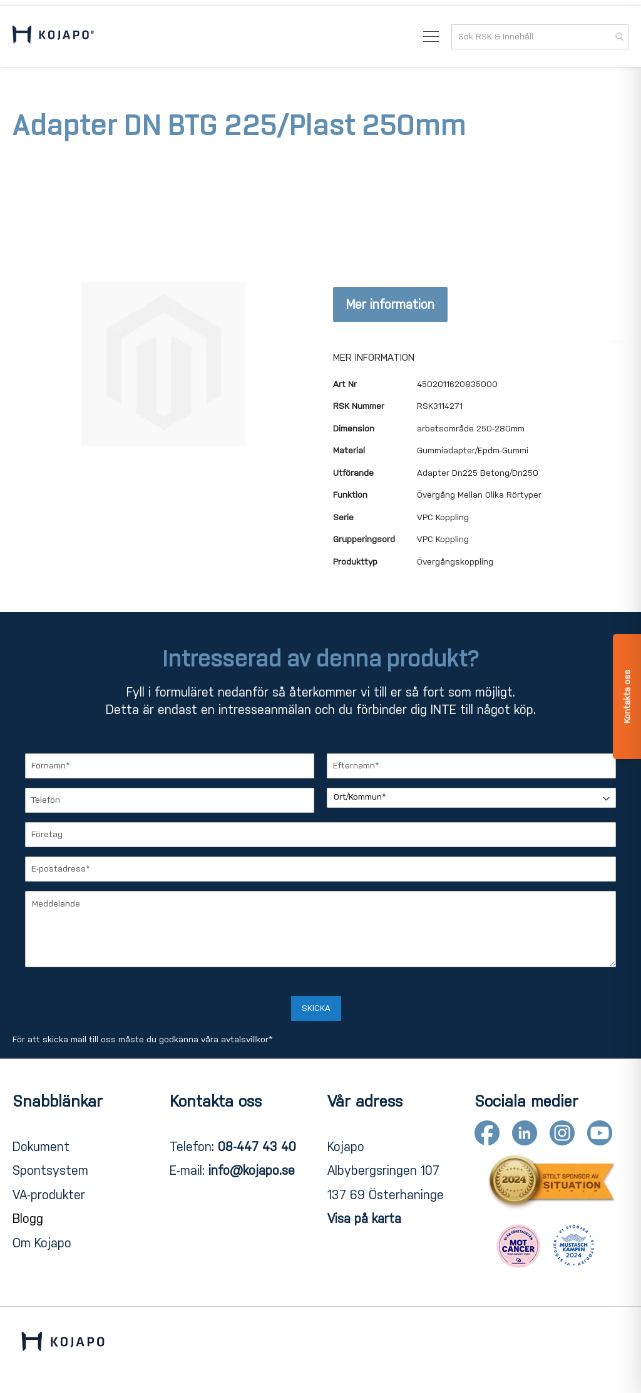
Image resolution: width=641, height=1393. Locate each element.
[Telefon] (169, 800)
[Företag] (320, 834)
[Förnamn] (169, 765)
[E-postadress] (320, 869)
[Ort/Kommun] (471, 798)
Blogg (28, 1218)
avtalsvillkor (245, 1039)
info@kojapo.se (251, 1170)
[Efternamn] (471, 765)
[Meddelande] (320, 929)
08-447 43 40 (257, 1146)
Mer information (390, 304)
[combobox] (539, 36)
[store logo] (53, 37)
